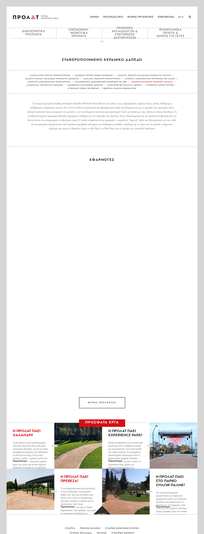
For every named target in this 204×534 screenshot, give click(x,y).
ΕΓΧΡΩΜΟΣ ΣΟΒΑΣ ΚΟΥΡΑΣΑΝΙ (83, 88)
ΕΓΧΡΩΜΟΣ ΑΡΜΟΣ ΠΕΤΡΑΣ (160, 85)
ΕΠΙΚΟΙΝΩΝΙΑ (166, 17)
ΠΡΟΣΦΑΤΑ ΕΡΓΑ (113, 17)
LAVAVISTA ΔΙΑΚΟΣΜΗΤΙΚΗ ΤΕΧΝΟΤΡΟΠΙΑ (49, 82)
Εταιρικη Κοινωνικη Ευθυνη (122, 528)
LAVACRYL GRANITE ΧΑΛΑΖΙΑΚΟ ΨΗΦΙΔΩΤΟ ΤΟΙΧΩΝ (144, 75)
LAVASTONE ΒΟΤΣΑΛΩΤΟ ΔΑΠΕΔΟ (124, 85)
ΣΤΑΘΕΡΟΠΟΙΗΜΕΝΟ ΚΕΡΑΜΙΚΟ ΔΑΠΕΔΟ (152, 82)
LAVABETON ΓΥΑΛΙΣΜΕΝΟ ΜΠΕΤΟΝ (85, 85)
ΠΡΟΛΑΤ (26, 17)
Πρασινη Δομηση (90, 528)
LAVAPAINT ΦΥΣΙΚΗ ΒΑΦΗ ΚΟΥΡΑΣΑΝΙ (94, 75)
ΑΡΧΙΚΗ (94, 17)
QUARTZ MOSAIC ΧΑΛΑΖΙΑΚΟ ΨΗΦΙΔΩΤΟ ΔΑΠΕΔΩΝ (52, 79)
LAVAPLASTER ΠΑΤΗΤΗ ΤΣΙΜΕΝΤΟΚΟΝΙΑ (50, 75)
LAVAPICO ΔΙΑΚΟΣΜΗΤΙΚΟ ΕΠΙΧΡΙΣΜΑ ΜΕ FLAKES (150, 79)
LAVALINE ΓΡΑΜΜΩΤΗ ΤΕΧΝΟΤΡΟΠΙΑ (102, 79)
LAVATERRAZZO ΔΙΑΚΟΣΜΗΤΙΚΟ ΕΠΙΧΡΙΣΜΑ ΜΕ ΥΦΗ (100, 82)
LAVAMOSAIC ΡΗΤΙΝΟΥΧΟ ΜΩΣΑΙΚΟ (45, 85)
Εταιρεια (70, 528)
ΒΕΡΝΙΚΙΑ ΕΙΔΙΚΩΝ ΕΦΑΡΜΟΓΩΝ (119, 88)
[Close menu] (102, 44)
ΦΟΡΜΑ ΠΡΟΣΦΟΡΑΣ (140, 17)
